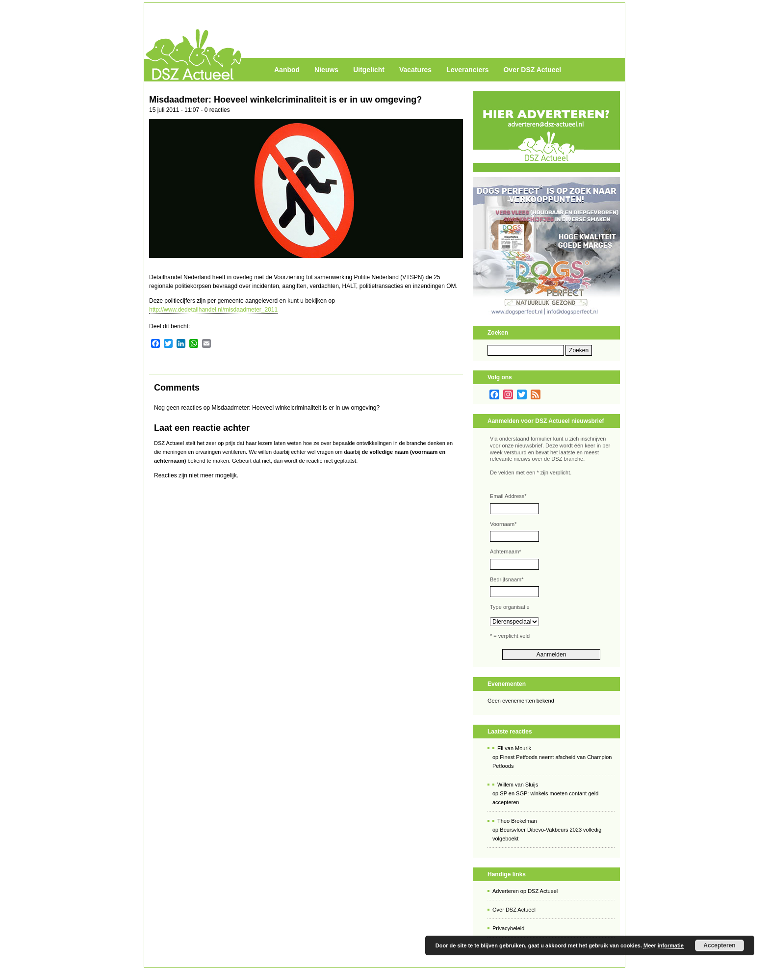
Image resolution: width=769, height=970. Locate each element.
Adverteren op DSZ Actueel (525, 891)
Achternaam (505, 551)
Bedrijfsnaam (506, 579)
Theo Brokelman (517, 821)
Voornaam (503, 524)
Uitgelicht (368, 70)
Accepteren (719, 945)
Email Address (508, 496)
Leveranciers (467, 70)
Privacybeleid (508, 928)
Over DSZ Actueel (532, 70)
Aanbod (287, 70)
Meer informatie (663, 945)
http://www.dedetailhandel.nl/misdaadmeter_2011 (213, 309)
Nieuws (326, 70)
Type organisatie (510, 607)
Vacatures (415, 70)
